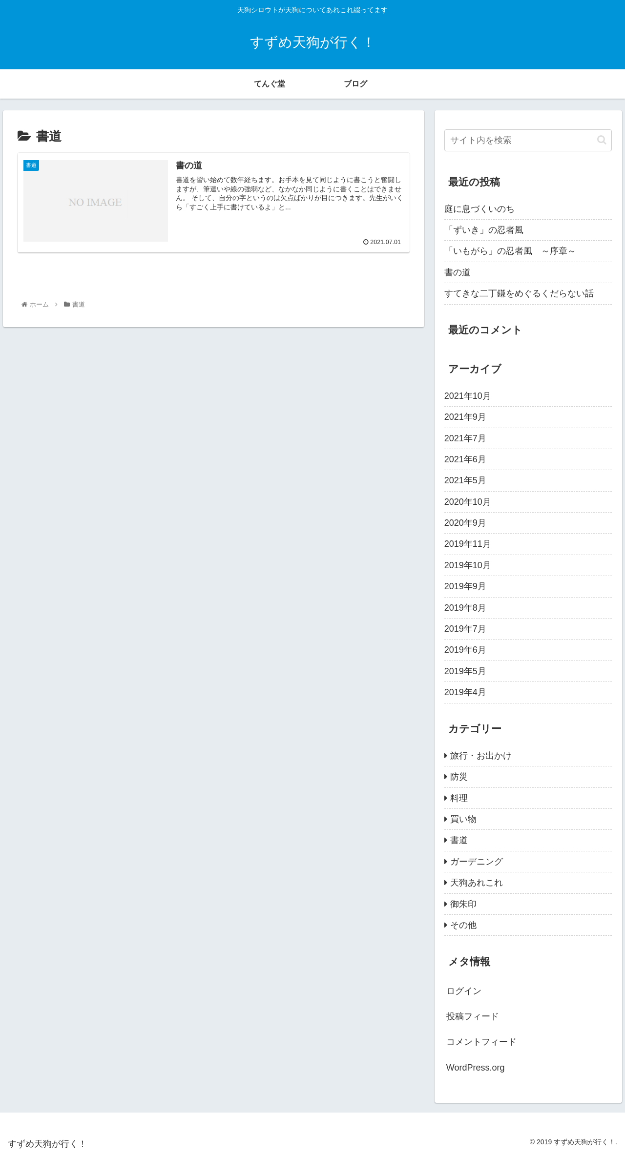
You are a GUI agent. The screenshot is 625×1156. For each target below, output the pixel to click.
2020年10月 (467, 502)
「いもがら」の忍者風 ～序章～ (510, 251)
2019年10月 (467, 565)
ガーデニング (476, 862)
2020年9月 (465, 523)
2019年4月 (465, 692)
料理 (459, 798)
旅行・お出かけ (481, 756)
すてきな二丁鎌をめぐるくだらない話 (519, 293)
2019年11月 (467, 544)
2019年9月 (465, 586)
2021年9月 (465, 417)
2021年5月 (465, 480)
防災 (459, 777)
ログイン (463, 991)
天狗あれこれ (476, 883)
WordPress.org (475, 1068)
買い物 (463, 819)
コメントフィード (481, 1042)
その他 (463, 925)
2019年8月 (465, 608)
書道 (459, 840)
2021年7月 (465, 438)
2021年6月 (465, 459)
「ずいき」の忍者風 (483, 230)
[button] (601, 139)
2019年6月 (465, 650)
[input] (528, 140)
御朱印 (463, 904)
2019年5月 (465, 671)
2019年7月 (465, 629)
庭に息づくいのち (479, 209)
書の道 (457, 272)
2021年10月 (467, 396)
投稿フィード (472, 1016)
